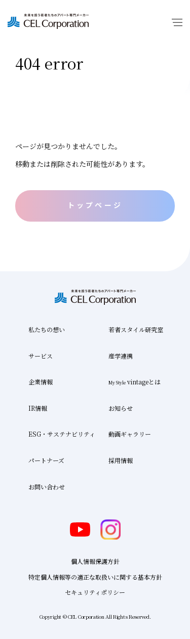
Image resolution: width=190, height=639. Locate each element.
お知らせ (120, 408)
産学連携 (120, 355)
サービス (40, 355)
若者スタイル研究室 (135, 329)
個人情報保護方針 (95, 561)
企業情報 (40, 381)
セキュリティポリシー (95, 592)
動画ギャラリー (129, 434)
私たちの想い (46, 329)
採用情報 (120, 460)
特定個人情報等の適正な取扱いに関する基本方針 (95, 577)
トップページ (95, 205)
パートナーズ (46, 460)
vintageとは (134, 381)
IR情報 (37, 408)
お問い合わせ (46, 486)
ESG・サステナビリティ (61, 434)
